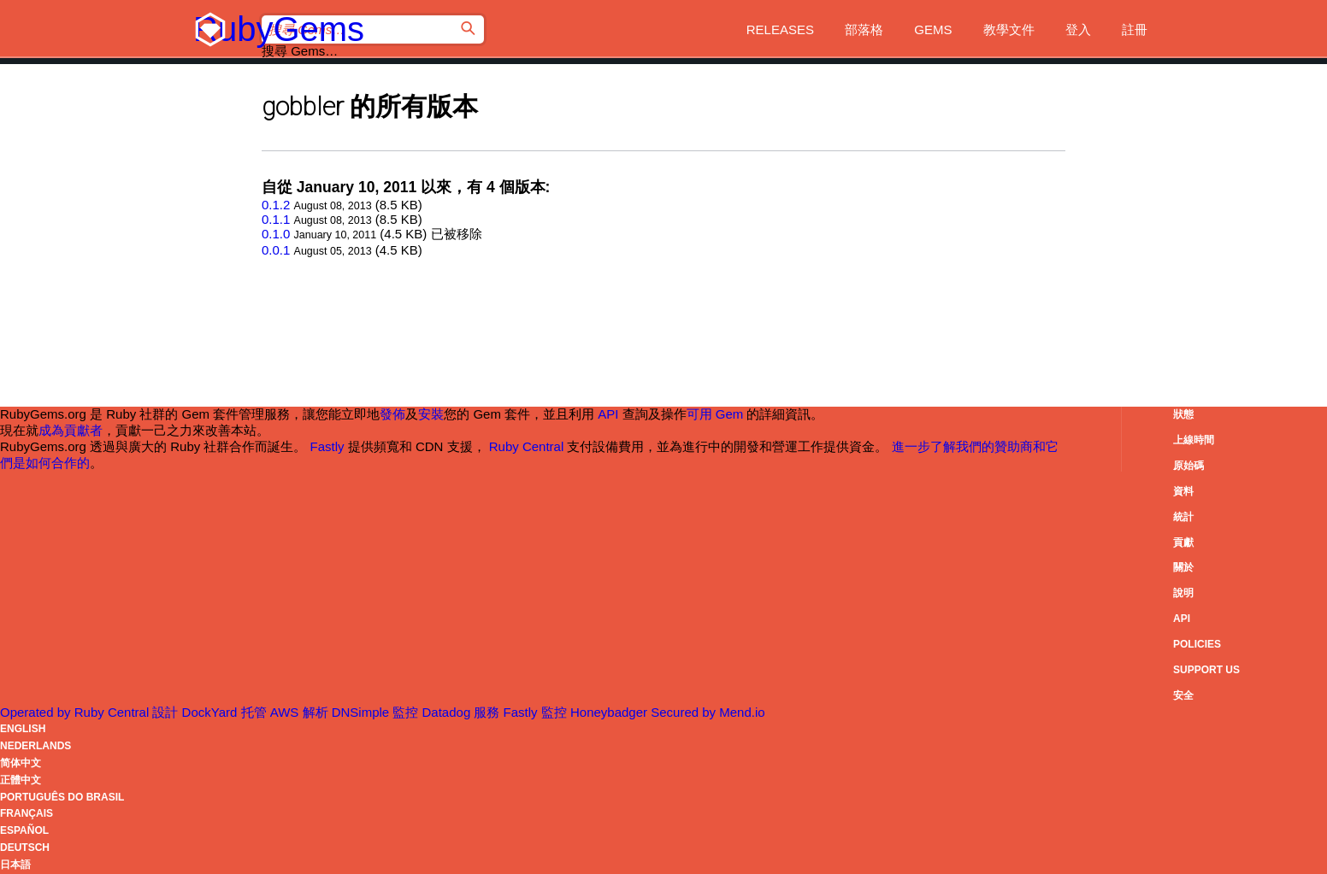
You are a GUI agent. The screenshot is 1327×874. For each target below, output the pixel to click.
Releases (780, 29)
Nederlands (35, 746)
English (22, 729)
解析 (348, 712)
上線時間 (1193, 440)
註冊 (1134, 29)
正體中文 (20, 780)
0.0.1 (276, 250)
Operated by (76, 712)
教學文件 (1009, 29)
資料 (1183, 491)
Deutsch (25, 847)
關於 (1183, 567)
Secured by (707, 712)
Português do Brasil (62, 797)
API (1181, 619)
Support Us (1206, 670)
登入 (1078, 29)
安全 (1183, 695)
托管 (272, 712)
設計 (196, 712)
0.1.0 (276, 233)
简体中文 (20, 763)
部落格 (864, 29)
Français (26, 813)
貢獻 (1183, 542)
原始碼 (1188, 466)
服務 (507, 712)
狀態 (1183, 414)
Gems (933, 29)
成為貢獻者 (70, 430)
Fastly (327, 446)
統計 (1183, 517)
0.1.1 (276, 219)
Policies (1197, 644)
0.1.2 (276, 204)
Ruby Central (526, 446)
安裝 (431, 414)
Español (24, 830)
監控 (433, 712)
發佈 (392, 414)
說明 (1183, 593)
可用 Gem (715, 414)
